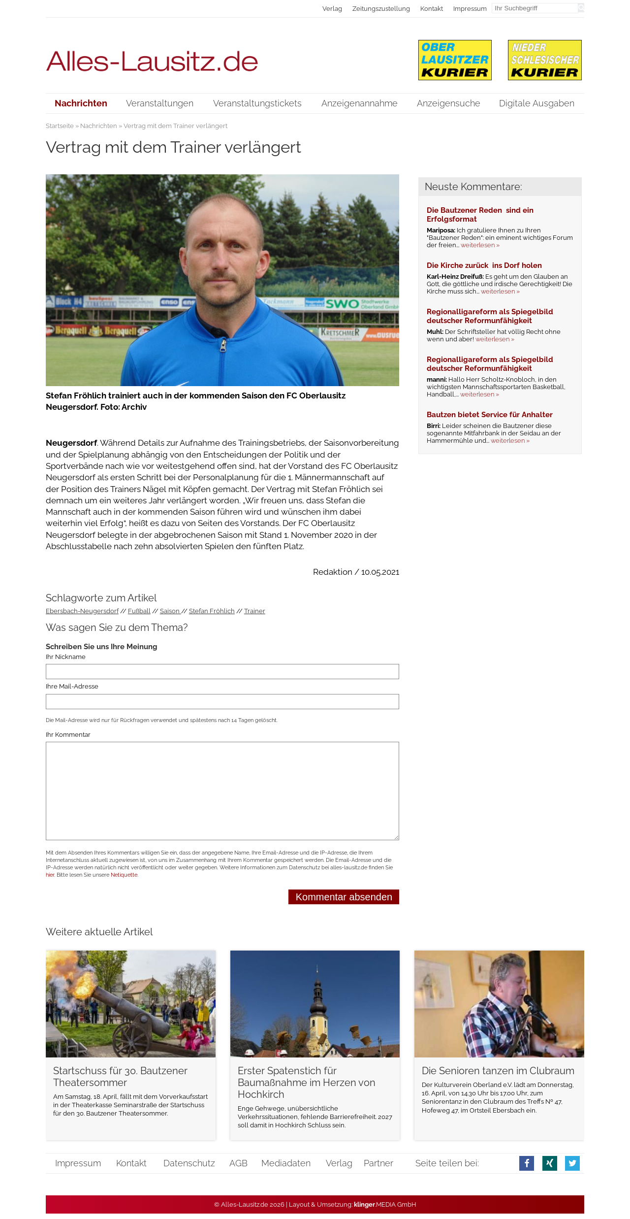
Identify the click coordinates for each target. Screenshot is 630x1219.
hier (50, 875)
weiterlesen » (480, 245)
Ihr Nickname (66, 656)
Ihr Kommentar (68, 734)
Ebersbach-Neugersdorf (82, 611)
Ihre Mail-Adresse (72, 687)
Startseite (60, 126)
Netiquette (124, 875)
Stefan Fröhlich (212, 611)
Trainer (254, 611)
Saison (170, 611)
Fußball (139, 611)
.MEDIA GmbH (385, 1204)
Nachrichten (98, 126)
